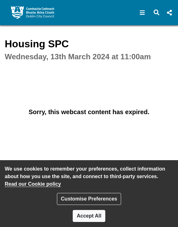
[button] (142, 13)
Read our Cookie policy (33, 184)
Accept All (89, 215)
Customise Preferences (89, 198)
